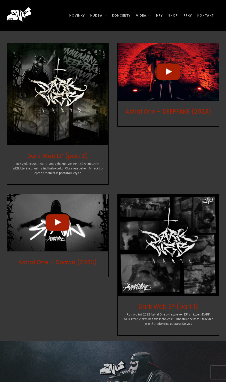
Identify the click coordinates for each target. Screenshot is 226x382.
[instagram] (109, 375)
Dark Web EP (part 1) (160, 305)
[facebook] (101, 375)
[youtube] (117, 375)
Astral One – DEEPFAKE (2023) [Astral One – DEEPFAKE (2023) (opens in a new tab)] (166, 112)
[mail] (125, 375)
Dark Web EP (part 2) (57, 156)
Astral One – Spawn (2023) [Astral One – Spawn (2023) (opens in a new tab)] (68, 251)
